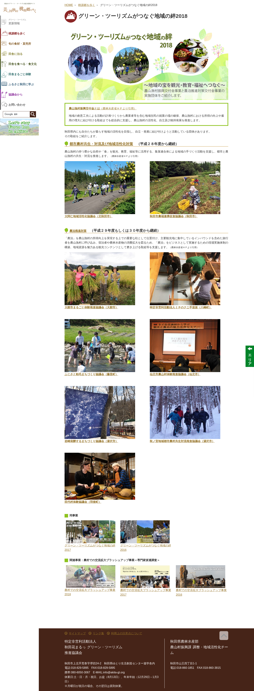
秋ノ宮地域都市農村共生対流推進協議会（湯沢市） (182, 441)
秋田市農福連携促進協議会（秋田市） (174, 216)
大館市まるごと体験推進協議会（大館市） (91, 307)
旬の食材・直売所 (19, 43)
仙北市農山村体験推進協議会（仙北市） (175, 374)
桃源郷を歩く (16, 33)
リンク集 (98, 633)
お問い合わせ (16, 104)
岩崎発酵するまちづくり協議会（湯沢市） (91, 441)
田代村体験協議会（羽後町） (83, 501)
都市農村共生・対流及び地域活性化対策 (101, 144)
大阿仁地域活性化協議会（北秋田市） (89, 216)
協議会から (15, 94)
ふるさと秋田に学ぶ (21, 84)
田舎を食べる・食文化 (22, 63)
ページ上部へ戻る (223, 635)
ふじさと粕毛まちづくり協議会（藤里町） (91, 374)
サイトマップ (77, 633)
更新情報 (23, 21)
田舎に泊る (15, 53)
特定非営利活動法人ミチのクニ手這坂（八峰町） (181, 307)
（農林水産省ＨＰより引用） (103, 108)
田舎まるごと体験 (19, 74)
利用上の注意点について (126, 633)
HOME (69, 5)
